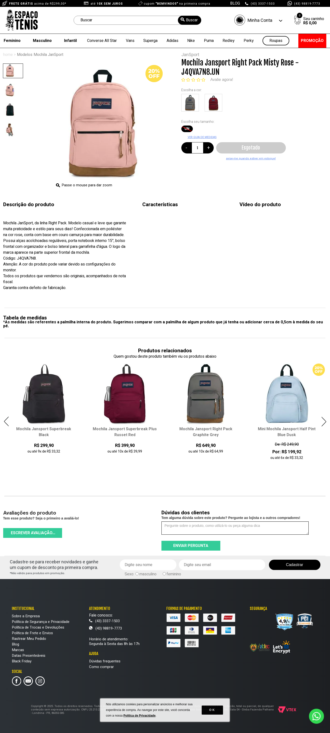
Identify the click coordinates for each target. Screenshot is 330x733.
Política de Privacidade (140, 718)
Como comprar (101, 667)
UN (187, 128)
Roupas (275, 41)
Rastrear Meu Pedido (29, 638)
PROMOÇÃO (312, 41)
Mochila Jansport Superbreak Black (43, 432)
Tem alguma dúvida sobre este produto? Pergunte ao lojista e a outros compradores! (230, 518)
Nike (191, 41)
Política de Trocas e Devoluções (38, 627)
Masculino (42, 41)
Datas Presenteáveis (28, 655)
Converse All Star (102, 41)
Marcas (18, 650)
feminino (174, 574)
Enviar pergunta (190, 546)
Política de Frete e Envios (32, 633)
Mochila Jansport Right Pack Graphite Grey (205, 432)
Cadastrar (294, 565)
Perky (249, 41)
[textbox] (137, 20)
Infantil (70, 41)
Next (323, 421)
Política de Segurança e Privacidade (40, 621)
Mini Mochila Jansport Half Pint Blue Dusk (287, 432)
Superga (150, 41)
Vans (130, 41)
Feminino (12, 41)
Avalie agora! (221, 79)
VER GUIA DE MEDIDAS (202, 137)
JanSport (190, 54)
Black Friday (21, 661)
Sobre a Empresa (26, 616)
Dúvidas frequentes (104, 661)
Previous (6, 421)
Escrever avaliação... (33, 533)
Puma (209, 41)
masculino (148, 574)
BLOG (235, 3)
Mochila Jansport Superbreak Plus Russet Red (125, 432)
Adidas (172, 41)
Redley (229, 41)
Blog (15, 644)
